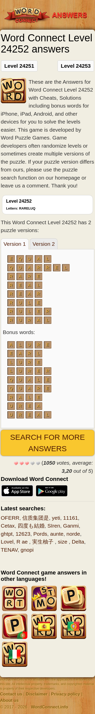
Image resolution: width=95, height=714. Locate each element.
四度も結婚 (31, 526)
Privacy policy (65, 694)
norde (73, 534)
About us (9, 700)
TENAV (9, 550)
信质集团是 (35, 518)
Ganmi (71, 526)
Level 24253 (76, 66)
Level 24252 (20, 204)
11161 (70, 518)
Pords (40, 534)
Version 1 (15, 244)
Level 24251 (19, 66)
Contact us (11, 694)
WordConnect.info (49, 707)
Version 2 (44, 244)
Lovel (7, 542)
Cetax (8, 526)
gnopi (27, 550)
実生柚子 (43, 542)
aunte (57, 534)
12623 (22, 534)
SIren (53, 526)
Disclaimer (37, 694)
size (63, 542)
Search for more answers (47, 443)
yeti (56, 518)
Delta (78, 542)
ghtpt (7, 534)
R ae (22, 542)
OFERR (10, 518)
